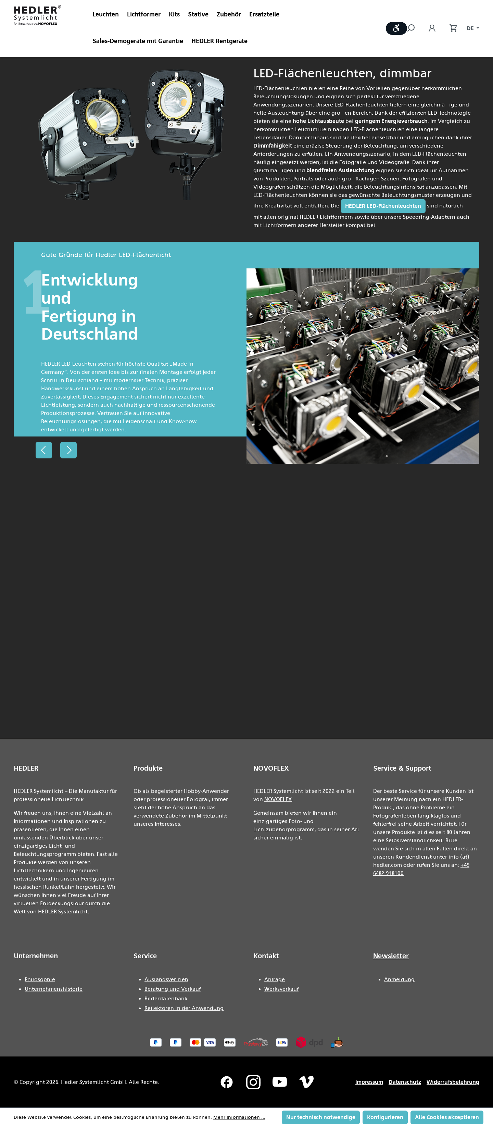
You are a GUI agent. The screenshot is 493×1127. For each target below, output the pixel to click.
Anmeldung (399, 979)
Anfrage (274, 979)
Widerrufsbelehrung (453, 1082)
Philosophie (40, 979)
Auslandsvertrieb (166, 979)
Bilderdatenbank (165, 999)
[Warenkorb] (450, 28)
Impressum (369, 1082)
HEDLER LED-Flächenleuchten (383, 206)
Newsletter (391, 956)
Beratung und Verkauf (172, 989)
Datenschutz (405, 1082)
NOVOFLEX (278, 799)
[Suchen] (414, 28)
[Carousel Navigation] (56, 450)
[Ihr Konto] (432, 28)
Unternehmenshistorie (54, 989)
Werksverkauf (281, 989)
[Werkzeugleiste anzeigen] (396, 28)
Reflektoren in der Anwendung (184, 1008)
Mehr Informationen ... (239, 1117)
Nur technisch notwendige (320, 1117)
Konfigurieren (385, 1117)
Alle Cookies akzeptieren (447, 1117)
